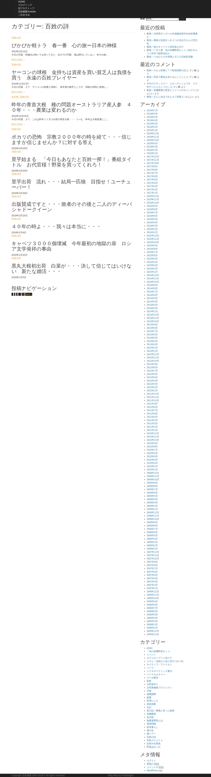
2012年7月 (152, 370)
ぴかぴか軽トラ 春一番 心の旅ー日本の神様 (64, 45)
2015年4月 (152, 262)
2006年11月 (153, 594)
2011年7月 (152, 410)
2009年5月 (152, 496)
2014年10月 (153, 281)
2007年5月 (152, 575)
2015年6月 (152, 255)
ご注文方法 (24, 15)
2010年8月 (152, 446)
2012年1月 (152, 390)
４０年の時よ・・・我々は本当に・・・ (56, 226)
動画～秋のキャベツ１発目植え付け (165, 46)
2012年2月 (152, 387)
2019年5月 (152, 117)
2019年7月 (152, 110)
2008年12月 (153, 512)
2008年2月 (152, 545)
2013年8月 (152, 328)
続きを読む (18, 59)
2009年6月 (152, 492)
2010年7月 (152, 449)
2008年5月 (152, 535)
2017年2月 (152, 189)
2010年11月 (153, 436)
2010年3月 (152, 463)
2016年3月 (152, 225)
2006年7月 (152, 608)
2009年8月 (152, 486)
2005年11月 (153, 634)
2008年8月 (152, 525)
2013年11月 (153, 318)
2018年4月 (152, 143)
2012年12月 (153, 354)
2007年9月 (152, 562)
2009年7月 (152, 489)
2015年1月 (152, 272)
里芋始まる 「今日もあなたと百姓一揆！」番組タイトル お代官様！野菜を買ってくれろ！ (72, 162)
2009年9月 (152, 482)
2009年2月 (152, 505)
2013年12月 (153, 314)
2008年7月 (152, 529)
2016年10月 (153, 202)
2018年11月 (153, 136)
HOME (21, 1)
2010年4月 (152, 459)
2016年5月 (152, 219)
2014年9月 (152, 285)
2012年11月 (153, 357)
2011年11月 (153, 397)
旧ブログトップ (26, 8)
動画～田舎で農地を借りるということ (166, 77)
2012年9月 (152, 364)
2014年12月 (153, 275)
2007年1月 (152, 588)
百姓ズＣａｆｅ (155, 740)
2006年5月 (152, 614)
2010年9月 (152, 443)
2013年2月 (152, 347)
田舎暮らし (152, 727)
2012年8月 (152, 367)
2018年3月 (152, 146)
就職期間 (151, 694)
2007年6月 (152, 571)
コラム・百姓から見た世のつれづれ (165, 661)
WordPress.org (154, 770)
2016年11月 (153, 199)
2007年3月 (152, 581)
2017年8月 (152, 169)
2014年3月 (152, 304)
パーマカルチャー (156, 674)
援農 (149, 697)
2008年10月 (153, 519)
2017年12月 (153, 156)
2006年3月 (152, 621)
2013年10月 (153, 321)
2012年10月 (153, 361)
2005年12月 (153, 631)
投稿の (153, 764)
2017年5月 (152, 179)
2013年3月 (152, 344)
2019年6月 (152, 113)
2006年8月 (152, 604)
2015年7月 (152, 252)
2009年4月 (152, 499)
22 (23, 294)
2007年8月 (152, 565)
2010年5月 (152, 456)
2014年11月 (153, 278)
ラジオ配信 (152, 677)
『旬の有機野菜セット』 (159, 651)
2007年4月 (152, 578)
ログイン (151, 760)
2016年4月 (152, 222)
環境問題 (151, 723)
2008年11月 (153, 515)
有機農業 (151, 714)
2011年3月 (152, 423)
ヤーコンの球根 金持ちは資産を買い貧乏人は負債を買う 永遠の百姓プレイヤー (72, 75)
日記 (149, 707)
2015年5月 (152, 258)
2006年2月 (152, 624)
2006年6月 (152, 611)
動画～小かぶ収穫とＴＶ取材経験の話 (166, 70)
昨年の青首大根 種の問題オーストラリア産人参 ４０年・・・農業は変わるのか (72, 107)
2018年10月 (153, 140)
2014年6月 (152, 295)
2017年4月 (152, 183)
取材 (149, 681)
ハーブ (150, 667)
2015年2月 (152, 268)
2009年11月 (153, 476)
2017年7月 (152, 173)
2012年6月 (152, 374)
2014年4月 (152, 301)
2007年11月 (153, 555)
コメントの (155, 767)
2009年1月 (152, 509)
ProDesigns (127, 775)
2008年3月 (152, 542)
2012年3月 (152, 384)
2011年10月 (153, 400)
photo (149, 648)
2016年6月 (152, 216)
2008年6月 (152, 532)
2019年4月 (152, 120)
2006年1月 (152, 627)
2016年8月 (152, 209)
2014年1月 (152, 311)
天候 (149, 691)
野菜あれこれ (154, 747)
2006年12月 (153, 591)
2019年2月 (152, 127)
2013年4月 (152, 341)
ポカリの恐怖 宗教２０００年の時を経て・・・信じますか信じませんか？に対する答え (72, 139)
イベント (151, 654)
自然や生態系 (154, 743)
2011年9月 (152, 403)
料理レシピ (152, 700)
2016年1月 (152, 232)
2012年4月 (152, 380)
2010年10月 (153, 440)
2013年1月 (152, 351)
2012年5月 (152, 377)
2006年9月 (152, 601)
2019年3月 (152, 123)
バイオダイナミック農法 (159, 671)
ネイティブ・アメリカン (159, 664)
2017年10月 (153, 163)
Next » (28, 294)
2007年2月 (152, 585)
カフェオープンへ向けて (159, 658)
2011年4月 (152, 420)
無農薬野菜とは (155, 720)
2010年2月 (152, 466)
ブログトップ (25, 5)
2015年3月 (152, 265)
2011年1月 (152, 430)
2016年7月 (152, 212)
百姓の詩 (16, 37)
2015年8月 (152, 248)
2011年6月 (152, 413)
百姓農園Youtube (27, 11)
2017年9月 (152, 166)
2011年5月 (152, 417)
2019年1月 (152, 130)
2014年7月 (152, 291)
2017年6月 (152, 176)
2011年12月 (153, 393)
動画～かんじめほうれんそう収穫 (164, 96)
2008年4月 (152, 538)
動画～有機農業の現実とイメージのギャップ (170, 90)
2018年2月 (152, 150)
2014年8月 (152, 288)
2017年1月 (152, 192)
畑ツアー (151, 733)
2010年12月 (153, 433)
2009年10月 (153, 479)
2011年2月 (152, 426)
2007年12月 (153, 552)
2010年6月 (152, 453)
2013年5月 (152, 337)
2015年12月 (153, 235)
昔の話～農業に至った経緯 (160, 710)
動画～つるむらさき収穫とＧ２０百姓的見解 (170, 56)
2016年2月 (152, 229)
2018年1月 (152, 153)
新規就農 (151, 704)
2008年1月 (152, 548)
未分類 (15, 97)
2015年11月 (153, 239)
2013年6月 (152, 334)
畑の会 (150, 730)
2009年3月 (152, 502)
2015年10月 (153, 242)
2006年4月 (152, 618)
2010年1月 (152, 469)
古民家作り (152, 684)
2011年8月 (152, 407)
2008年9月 (152, 522)
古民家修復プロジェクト (159, 687)
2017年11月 (153, 159)
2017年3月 (152, 186)
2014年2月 (152, 308)
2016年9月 (152, 206)
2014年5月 (152, 298)
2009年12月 (153, 473)
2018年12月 (153, 133)
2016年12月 (153, 196)
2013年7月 (152, 331)
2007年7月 (152, 568)
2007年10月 (153, 558)
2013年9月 (152, 324)
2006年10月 (153, 598)
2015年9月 (152, 245)
